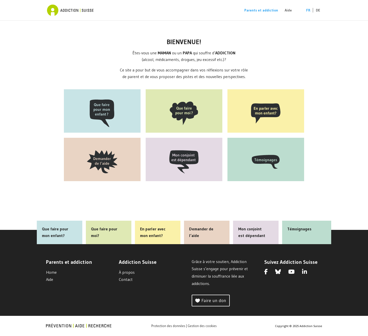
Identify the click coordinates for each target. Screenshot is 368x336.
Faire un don (213, 300)
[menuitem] (305, 14)
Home (51, 272)
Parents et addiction (261, 10)
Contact (126, 279)
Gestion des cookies (202, 326)
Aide (288, 10)
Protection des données (168, 326)
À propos (127, 272)
